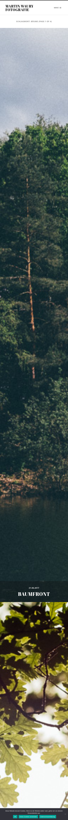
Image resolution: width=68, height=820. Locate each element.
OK (15, 817)
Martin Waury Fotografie (19, 8)
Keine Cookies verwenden (28, 817)
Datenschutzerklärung (47, 817)
